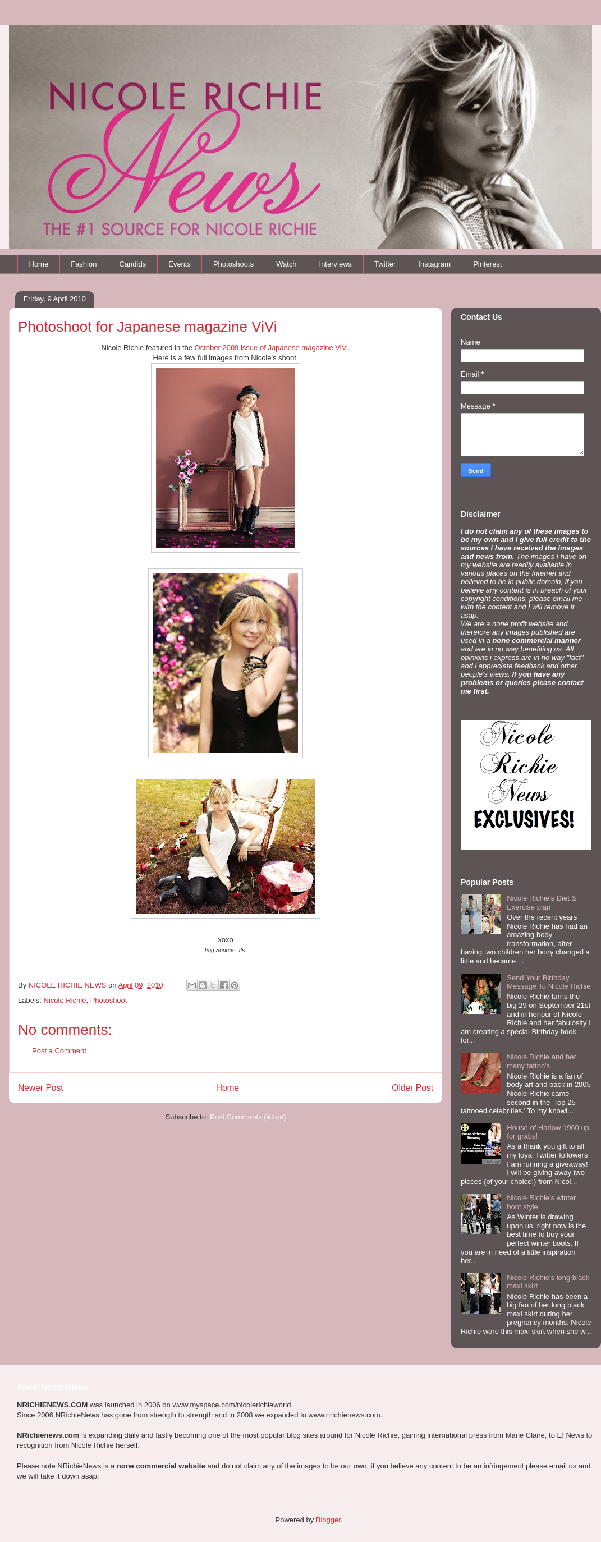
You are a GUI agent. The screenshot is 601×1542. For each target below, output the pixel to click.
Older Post (412, 1088)
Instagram (434, 264)
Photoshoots (233, 264)
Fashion (84, 264)
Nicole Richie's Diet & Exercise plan (541, 902)
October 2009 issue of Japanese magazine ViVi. (272, 347)
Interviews (335, 264)
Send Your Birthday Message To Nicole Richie (548, 982)
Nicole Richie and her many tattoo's (541, 1061)
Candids (132, 264)
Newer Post (40, 1088)
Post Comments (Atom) (248, 1117)
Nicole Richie (65, 1000)
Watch (286, 264)
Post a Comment (59, 1051)
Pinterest (487, 264)
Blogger (328, 1520)
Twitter (385, 264)
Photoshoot (108, 1000)
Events (179, 264)
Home (39, 264)
